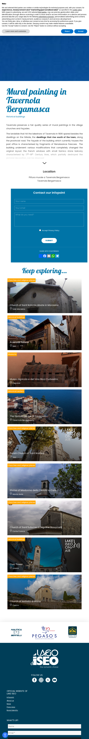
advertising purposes (46, 17)
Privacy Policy (53, 230)
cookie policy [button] (77, 10)
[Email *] (44, 733)
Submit (49, 240)
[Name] (44, 726)
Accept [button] (80, 31)
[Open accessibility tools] (5, 735)
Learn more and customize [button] (16, 31)
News (9, 704)
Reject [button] (67, 31)
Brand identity (12, 710)
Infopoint (10, 697)
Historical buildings (15, 116)
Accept (50, 230)
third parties (42, 12)
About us (10, 700)
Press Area (11, 707)
